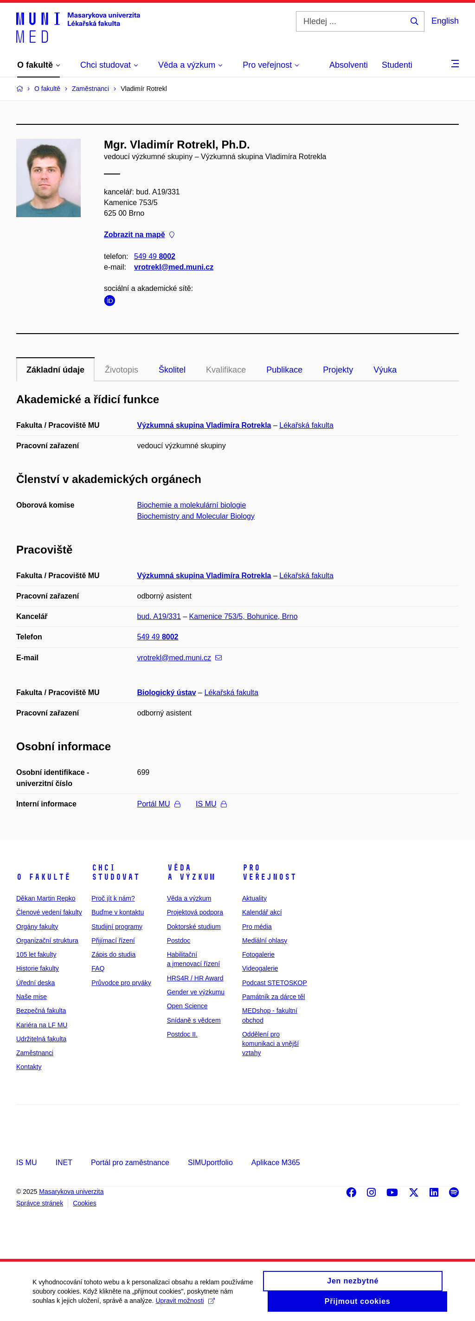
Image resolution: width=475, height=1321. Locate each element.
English (445, 21)
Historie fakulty (37, 968)
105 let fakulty (36, 954)
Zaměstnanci (34, 1053)
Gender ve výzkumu (196, 992)
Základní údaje (55, 369)
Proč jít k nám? (113, 898)
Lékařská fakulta (306, 425)
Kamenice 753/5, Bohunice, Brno (243, 616)
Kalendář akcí (262, 912)
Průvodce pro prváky (121, 982)
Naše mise (31, 996)
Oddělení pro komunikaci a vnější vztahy (270, 1044)
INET (63, 1162)
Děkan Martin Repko (46, 898)
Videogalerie (260, 968)
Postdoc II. (182, 1034)
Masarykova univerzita (71, 1191)
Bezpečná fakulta (41, 1010)
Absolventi (348, 65)
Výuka (385, 369)
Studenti (397, 65)
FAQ (97, 968)
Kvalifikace (226, 369)
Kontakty (28, 1066)
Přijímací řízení (113, 940)
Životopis (121, 369)
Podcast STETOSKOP (274, 982)
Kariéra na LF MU (41, 1025)
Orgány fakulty (37, 926)
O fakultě (43, 877)
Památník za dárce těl (273, 996)
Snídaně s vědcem (194, 1020)
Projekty (338, 369)
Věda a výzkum (191, 872)
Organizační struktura (47, 940)
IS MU (211, 804)
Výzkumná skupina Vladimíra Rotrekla (204, 425)
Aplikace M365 (275, 1162)
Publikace (284, 369)
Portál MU (158, 804)
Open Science (187, 1006)
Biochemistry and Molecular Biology (196, 516)
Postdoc (179, 940)
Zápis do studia (113, 954)
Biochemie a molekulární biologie (191, 505)
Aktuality (254, 898)
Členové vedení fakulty (49, 912)
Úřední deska (35, 982)
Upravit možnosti (184, 1305)
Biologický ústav (166, 692)
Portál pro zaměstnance (130, 1162)
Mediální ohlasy (264, 940)
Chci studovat (115, 872)
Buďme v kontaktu (117, 912)
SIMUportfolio (210, 1162)
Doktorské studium (194, 926)
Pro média (257, 926)
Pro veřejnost (269, 872)
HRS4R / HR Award (195, 978)
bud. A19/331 (159, 616)
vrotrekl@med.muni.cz (173, 267)
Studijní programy (116, 926)
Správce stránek (39, 1203)
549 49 (154, 256)
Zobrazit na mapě (139, 235)
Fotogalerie (258, 954)
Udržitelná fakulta (41, 1039)
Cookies (84, 1203)
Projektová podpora (195, 912)
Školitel (172, 369)
